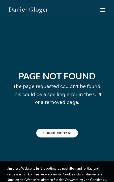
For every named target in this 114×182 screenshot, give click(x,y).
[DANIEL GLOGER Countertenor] (28, 10)
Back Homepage (57, 132)
